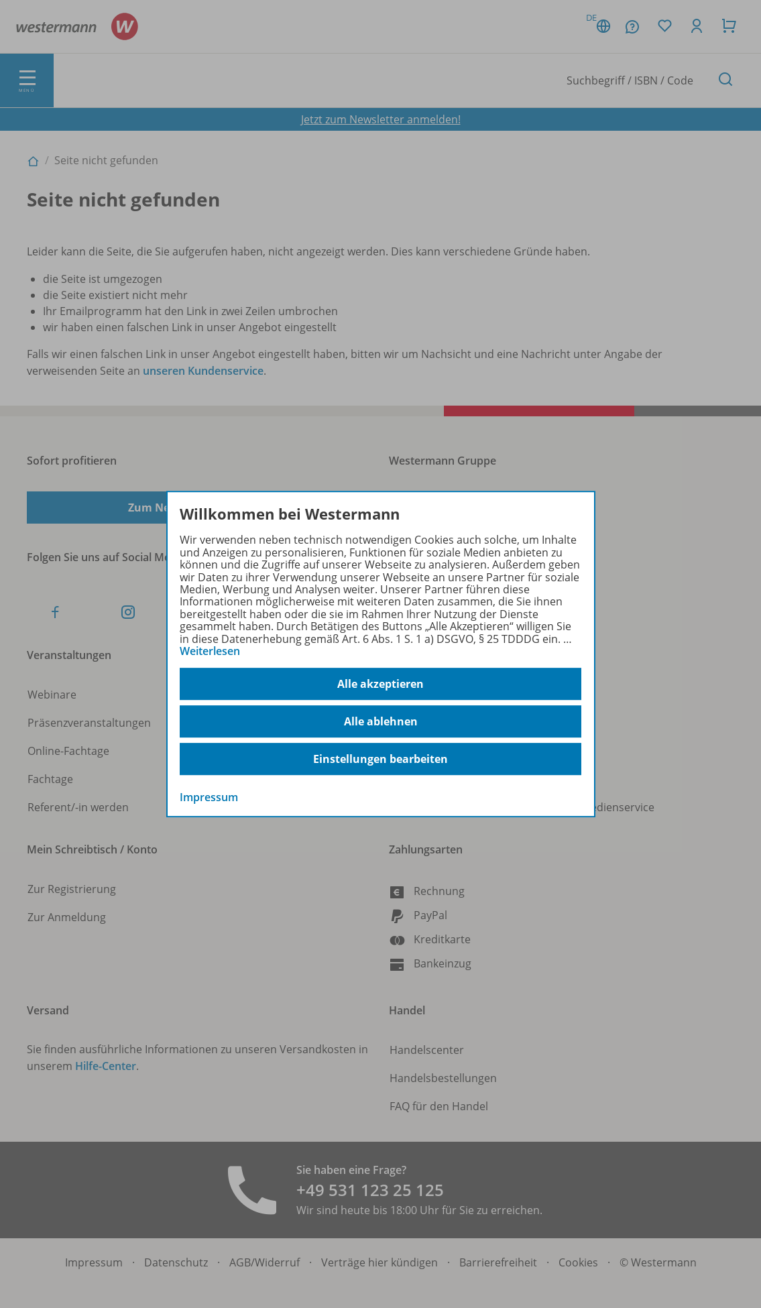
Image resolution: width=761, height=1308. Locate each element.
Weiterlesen (210, 651)
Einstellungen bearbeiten (380, 759)
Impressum (209, 797)
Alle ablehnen (381, 721)
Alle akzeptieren (380, 683)
